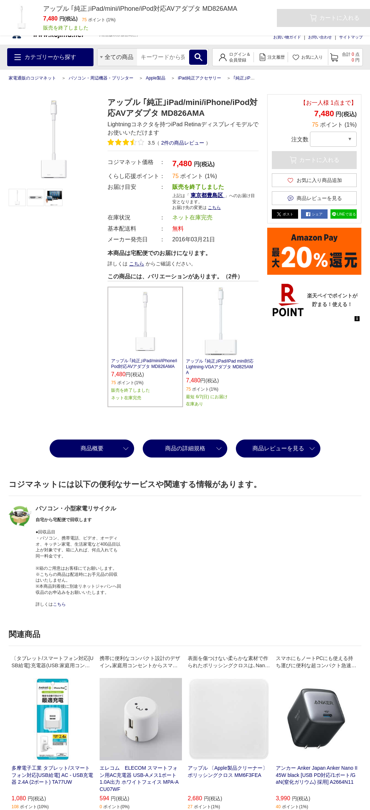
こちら (214, 207)
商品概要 (92, 448)
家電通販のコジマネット (32, 78)
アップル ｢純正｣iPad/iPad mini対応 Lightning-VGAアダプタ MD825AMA (219, 367)
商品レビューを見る (278, 448)
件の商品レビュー (183, 143)
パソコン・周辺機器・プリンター (101, 78)
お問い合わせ (320, 37)
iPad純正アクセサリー (199, 78)
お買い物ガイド (287, 37)
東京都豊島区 (207, 195)
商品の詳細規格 (185, 448)
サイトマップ (351, 37)
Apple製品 (155, 78)
